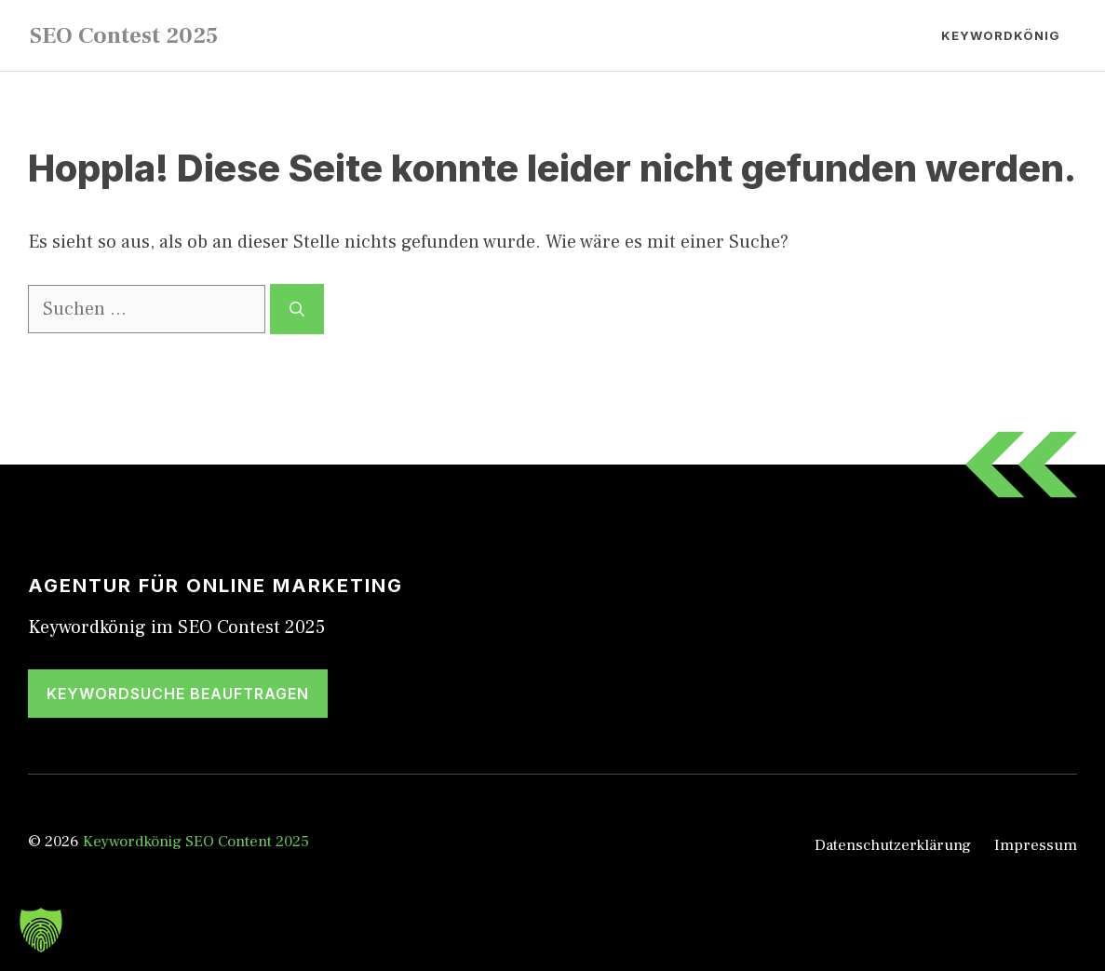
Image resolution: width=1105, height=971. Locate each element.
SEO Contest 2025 (124, 35)
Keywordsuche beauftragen (178, 693)
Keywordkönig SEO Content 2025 (196, 841)
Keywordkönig (1000, 35)
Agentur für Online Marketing (215, 585)
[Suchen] (297, 309)
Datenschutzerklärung (893, 845)
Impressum (1035, 845)
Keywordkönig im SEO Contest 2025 (176, 627)
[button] (41, 930)
